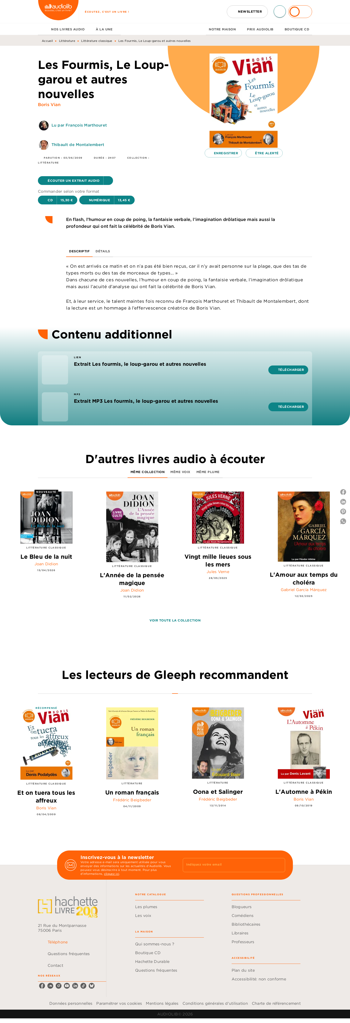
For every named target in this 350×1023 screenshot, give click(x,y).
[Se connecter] (300, 11)
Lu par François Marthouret (79, 125)
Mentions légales (162, 1003)
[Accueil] (58, 11)
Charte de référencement (276, 1003)
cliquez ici (111, 874)
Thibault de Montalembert (78, 144)
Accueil (47, 41)
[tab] (43, 29)
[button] (247, 11)
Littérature (67, 41)
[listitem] (42, 986)
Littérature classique (96, 41)
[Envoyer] (279, 865)
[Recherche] (280, 11)
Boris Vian (49, 104)
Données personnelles (70, 1003)
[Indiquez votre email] (228, 865)
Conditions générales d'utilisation (215, 1003)
